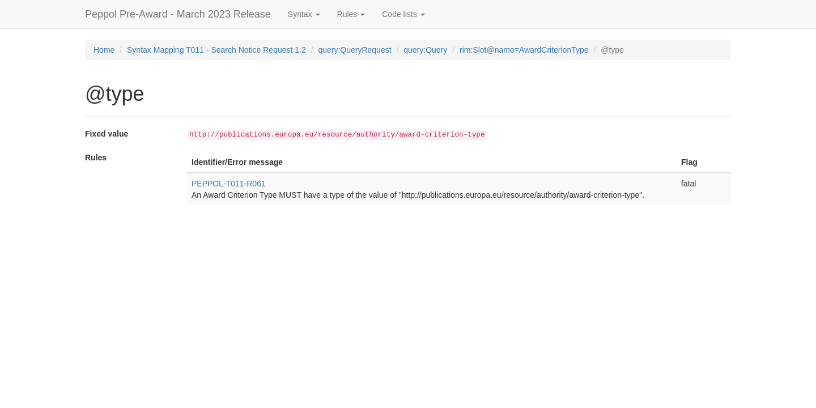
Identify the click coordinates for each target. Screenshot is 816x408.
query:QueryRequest (354, 49)
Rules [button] (351, 14)
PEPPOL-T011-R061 (229, 183)
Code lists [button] (403, 14)
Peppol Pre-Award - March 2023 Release (178, 14)
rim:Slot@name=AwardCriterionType (524, 49)
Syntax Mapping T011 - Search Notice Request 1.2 (216, 49)
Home (104, 49)
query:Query (425, 49)
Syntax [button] (304, 14)
